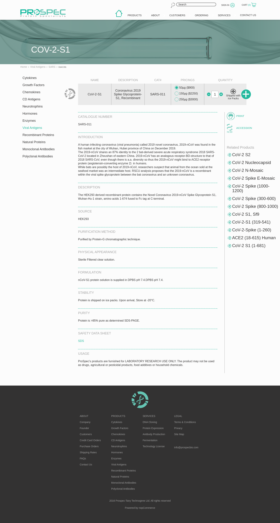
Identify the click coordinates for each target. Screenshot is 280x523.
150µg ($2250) (186, 94)
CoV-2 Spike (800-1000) (255, 206)
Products (118, 416)
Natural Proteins (34, 142)
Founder (84, 428)
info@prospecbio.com (186, 447)
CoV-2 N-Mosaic (247, 170)
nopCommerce (147, 507)
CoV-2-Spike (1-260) (251, 229)
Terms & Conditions (185, 422)
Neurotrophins (32, 106)
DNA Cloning (150, 422)
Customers (86, 434)
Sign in (225, 5)
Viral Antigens (32, 128)
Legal (178, 416)
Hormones (29, 113)
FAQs (83, 458)
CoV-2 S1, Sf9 (245, 214)
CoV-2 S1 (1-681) (249, 245)
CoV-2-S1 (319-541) (251, 222)
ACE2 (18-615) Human (254, 237)
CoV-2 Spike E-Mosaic (253, 178)
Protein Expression (153, 428)
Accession (244, 127)
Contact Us (86, 464)
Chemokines (31, 92)
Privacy (178, 428)
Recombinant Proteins (38, 135)
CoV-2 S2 (241, 154)
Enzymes (29, 120)
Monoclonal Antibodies (38, 149)
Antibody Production (154, 434)
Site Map (179, 434)
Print (240, 115)
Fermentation (150, 440)
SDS (81, 340)
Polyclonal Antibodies (37, 156)
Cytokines (29, 78)
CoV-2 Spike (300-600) (254, 198)
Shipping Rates (88, 452)
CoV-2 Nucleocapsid (251, 162)
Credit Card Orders (90, 440)
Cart (246, 5)
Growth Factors (33, 85)
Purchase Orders (89, 446)
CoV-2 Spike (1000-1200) (250, 188)
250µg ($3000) (186, 99)
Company (85, 422)
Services (149, 416)
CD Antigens (31, 99)
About (84, 416)
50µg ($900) (185, 88)
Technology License (154, 446)
